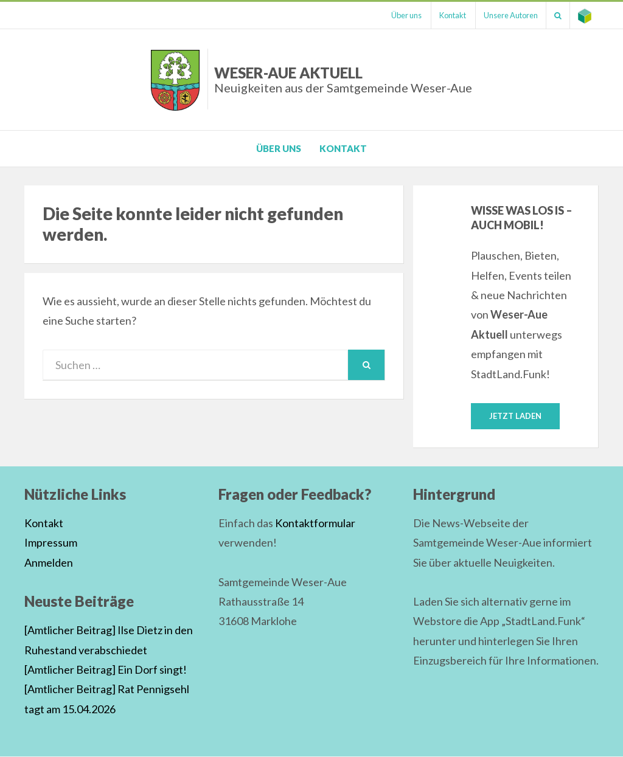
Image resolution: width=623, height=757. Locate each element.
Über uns (395, 15)
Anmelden (48, 562)
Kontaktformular (315, 523)
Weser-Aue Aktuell (343, 79)
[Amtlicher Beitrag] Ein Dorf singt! (105, 670)
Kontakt (444, 15)
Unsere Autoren (505, 15)
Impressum (50, 543)
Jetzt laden (515, 416)
